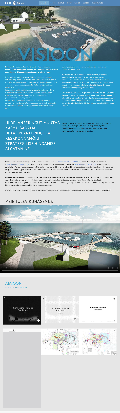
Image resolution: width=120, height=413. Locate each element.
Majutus (61, 3)
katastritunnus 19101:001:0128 (17, 164)
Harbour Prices (97, 3)
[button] (44, 3)
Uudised (86, 3)
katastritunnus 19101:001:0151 (85, 164)
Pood (53, 3)
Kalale (77, 3)
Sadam (44, 3)
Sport (69, 3)
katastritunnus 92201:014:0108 (68, 162)
